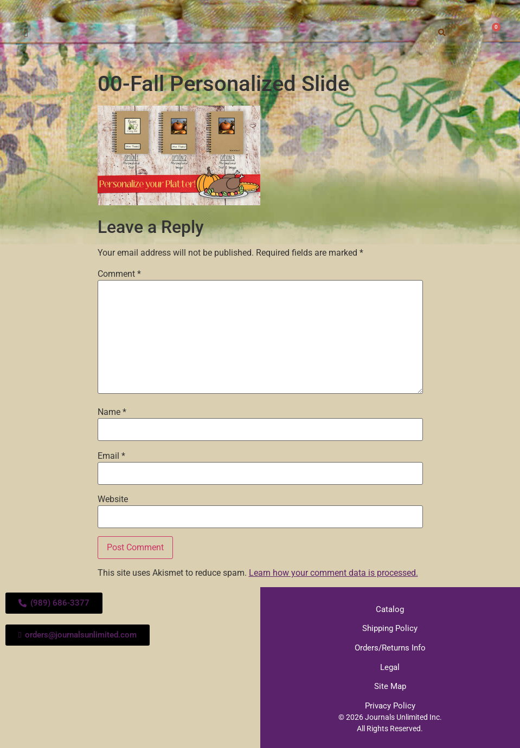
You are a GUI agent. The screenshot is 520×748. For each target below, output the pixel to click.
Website (113, 499)
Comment (119, 274)
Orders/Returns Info (390, 646)
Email (111, 456)
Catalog (390, 608)
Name (112, 412)
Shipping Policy (389, 627)
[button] (26, 33)
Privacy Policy (390, 703)
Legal (390, 665)
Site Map (390, 684)
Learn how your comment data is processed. (333, 573)
